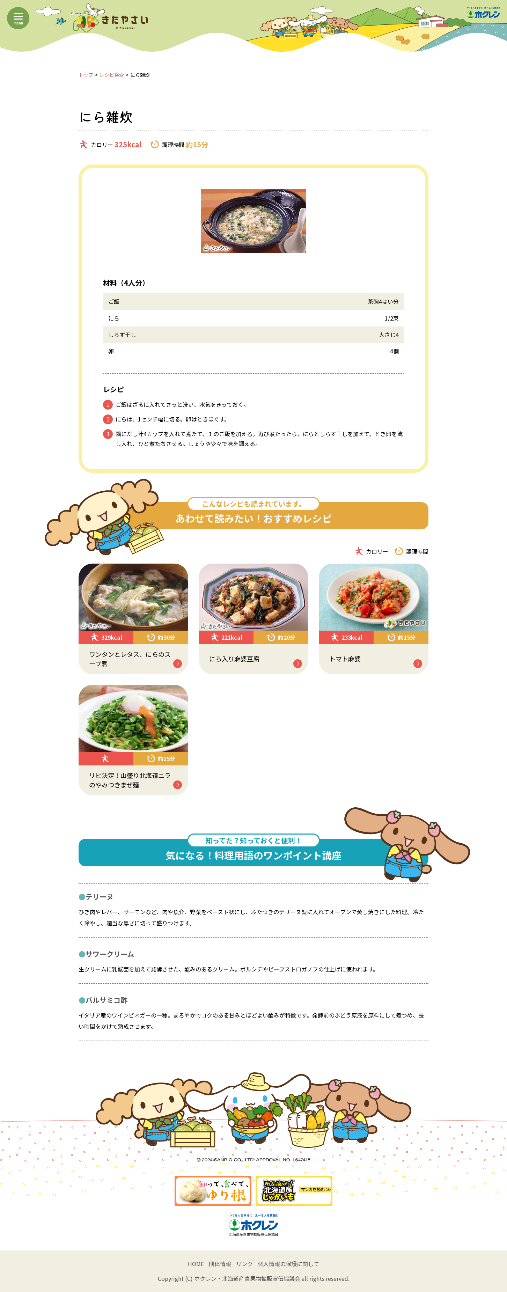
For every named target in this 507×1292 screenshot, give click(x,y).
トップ (86, 74)
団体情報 (220, 1264)
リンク (244, 1264)
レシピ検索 (112, 74)
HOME (196, 1264)
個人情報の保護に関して (288, 1264)
